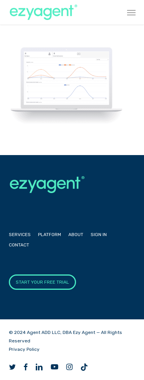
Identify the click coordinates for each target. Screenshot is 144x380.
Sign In (99, 234)
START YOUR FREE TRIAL (42, 282)
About (75, 234)
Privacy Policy (24, 349)
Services (20, 234)
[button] (131, 12)
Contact (19, 245)
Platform (49, 234)
